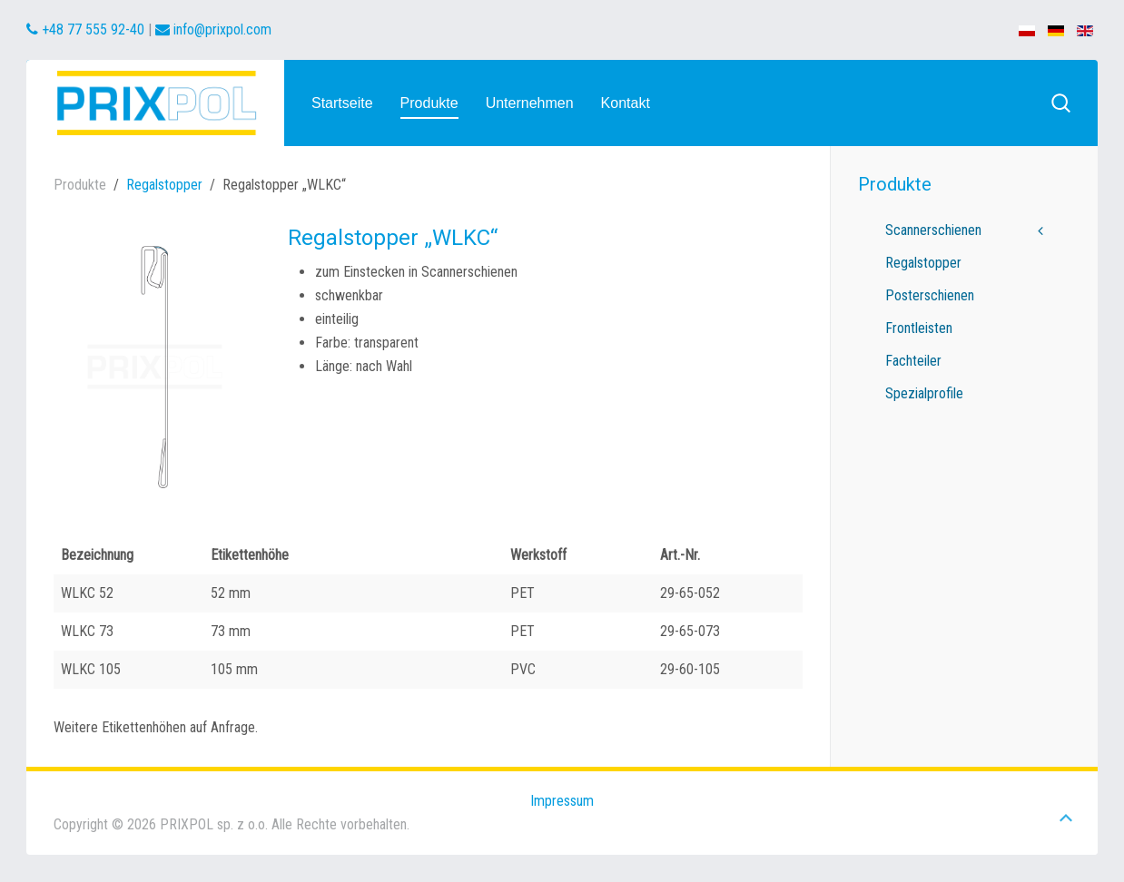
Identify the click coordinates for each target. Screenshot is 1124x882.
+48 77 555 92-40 (85, 29)
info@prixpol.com (213, 29)
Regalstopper (164, 184)
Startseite (342, 103)
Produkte (429, 103)
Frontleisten (918, 328)
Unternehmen (530, 103)
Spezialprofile (924, 393)
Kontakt (625, 103)
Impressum (562, 800)
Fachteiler (913, 360)
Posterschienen (929, 295)
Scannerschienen (933, 230)
